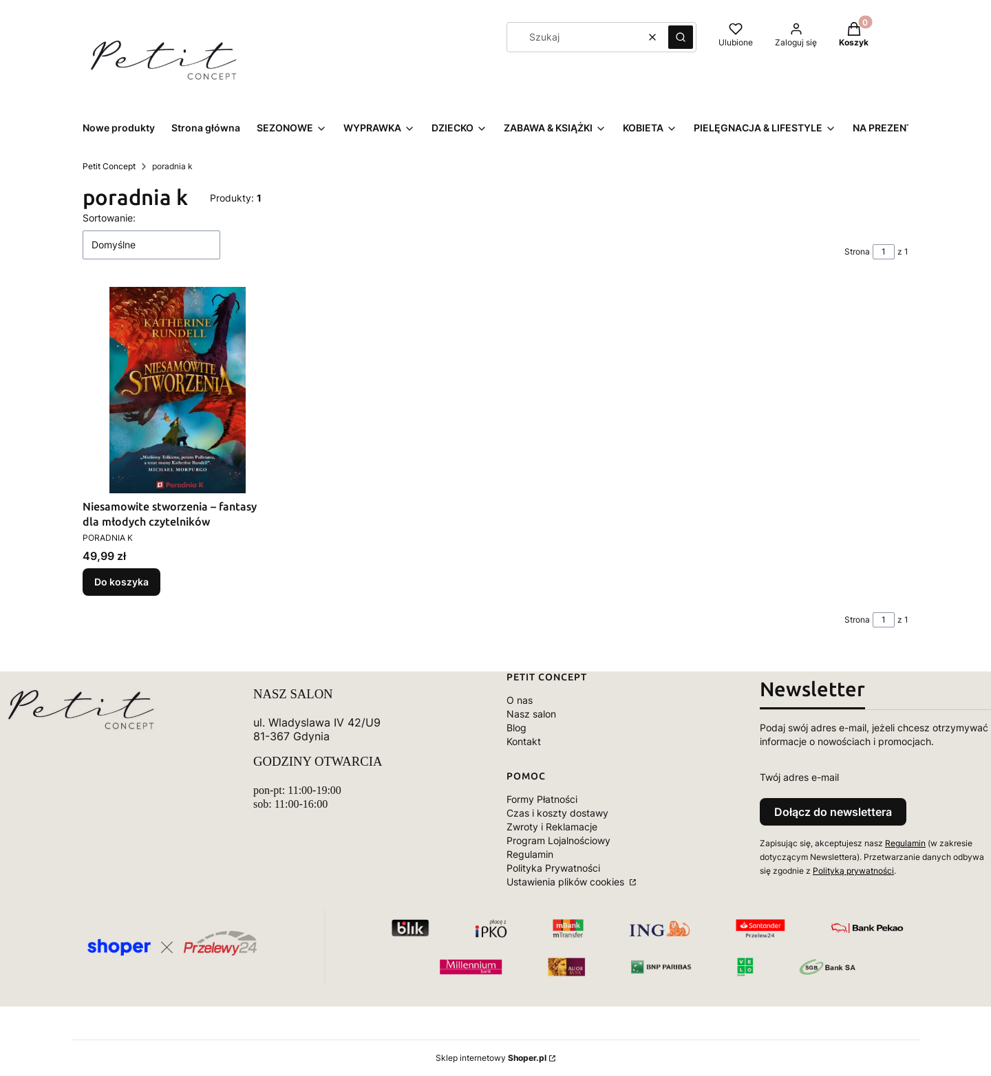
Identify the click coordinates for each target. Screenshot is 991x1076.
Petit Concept (109, 166)
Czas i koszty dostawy (557, 813)
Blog (516, 727)
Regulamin (530, 854)
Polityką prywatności (853, 870)
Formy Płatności (542, 799)
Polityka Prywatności (553, 868)
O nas (520, 700)
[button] (680, 37)
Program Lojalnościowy (558, 840)
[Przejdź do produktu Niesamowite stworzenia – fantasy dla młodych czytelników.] (178, 390)
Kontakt (524, 741)
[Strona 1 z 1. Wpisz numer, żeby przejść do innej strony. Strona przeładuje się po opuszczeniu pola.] (884, 251)
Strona (857, 251)
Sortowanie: (109, 218)
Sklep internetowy (491, 1058)
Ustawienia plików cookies (567, 881)
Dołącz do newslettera (833, 812)
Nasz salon (531, 714)
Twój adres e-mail (799, 777)
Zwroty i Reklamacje (552, 826)
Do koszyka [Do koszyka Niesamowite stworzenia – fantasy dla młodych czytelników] (121, 582)
